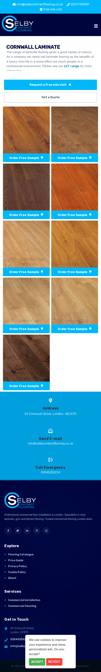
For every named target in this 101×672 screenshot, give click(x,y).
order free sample (26, 158)
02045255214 (19, 639)
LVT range (71, 66)
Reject (54, 662)
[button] (96, 26)
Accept (37, 662)
